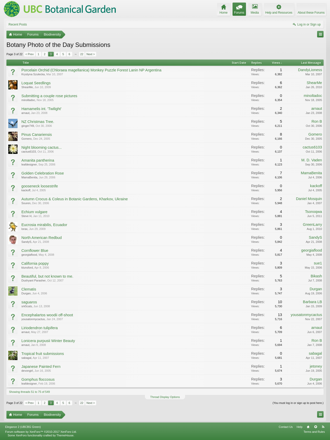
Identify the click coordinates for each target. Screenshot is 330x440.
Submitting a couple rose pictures (49, 96)
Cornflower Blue (34, 250)
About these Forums (311, 12)
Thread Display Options (165, 397)
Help (299, 426)
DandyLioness (310, 70)
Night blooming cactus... (41, 147)
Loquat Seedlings (36, 83)
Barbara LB (312, 302)
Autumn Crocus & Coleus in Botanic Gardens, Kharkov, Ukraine (74, 199)
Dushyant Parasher (33, 280)
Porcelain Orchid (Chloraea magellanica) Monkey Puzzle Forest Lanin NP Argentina (91, 70)
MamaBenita (29, 177)
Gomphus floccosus (38, 379)
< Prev (29, 54)
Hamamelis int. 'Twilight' (41, 109)
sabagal (26, 357)
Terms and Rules (314, 431)
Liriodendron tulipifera (39, 328)
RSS (323, 427)
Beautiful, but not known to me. (47, 276)
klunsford (27, 267)
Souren (25, 203)
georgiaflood (29, 254)
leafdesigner (29, 164)
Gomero (26, 138)
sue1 (318, 263)
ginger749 (27, 125)
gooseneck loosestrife (39, 186)
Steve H (26, 216)
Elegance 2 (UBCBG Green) (23, 426)
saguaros (29, 302)
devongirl (27, 370)
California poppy (35, 263)
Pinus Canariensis (36, 134)
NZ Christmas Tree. (37, 122)
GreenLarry (312, 224)
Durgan (26, 293)
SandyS (26, 241)
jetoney (316, 366)
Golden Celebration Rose (42, 173)
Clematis (28, 289)
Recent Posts (18, 24)
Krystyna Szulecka (33, 74)
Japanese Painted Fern (41, 366)
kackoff (25, 190)
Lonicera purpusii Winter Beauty (48, 341)
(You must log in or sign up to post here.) (298, 402)
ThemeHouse (64, 435)
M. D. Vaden (311, 160)
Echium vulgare (34, 212)
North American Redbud (41, 238)
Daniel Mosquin (309, 199)
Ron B (316, 121)
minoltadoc (28, 100)
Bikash (316, 276)
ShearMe (27, 87)
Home (308, 427)
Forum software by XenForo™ (41, 431)
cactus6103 (28, 151)
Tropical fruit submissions (42, 354)
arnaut (25, 112)
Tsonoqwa (313, 212)
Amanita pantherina (37, 160)
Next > (91, 54)
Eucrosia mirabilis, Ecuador (44, 225)
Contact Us (286, 426)
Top (315, 427)
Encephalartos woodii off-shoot (47, 315)
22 (81, 54)
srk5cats (26, 306)
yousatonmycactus (33, 319)
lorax (24, 228)
